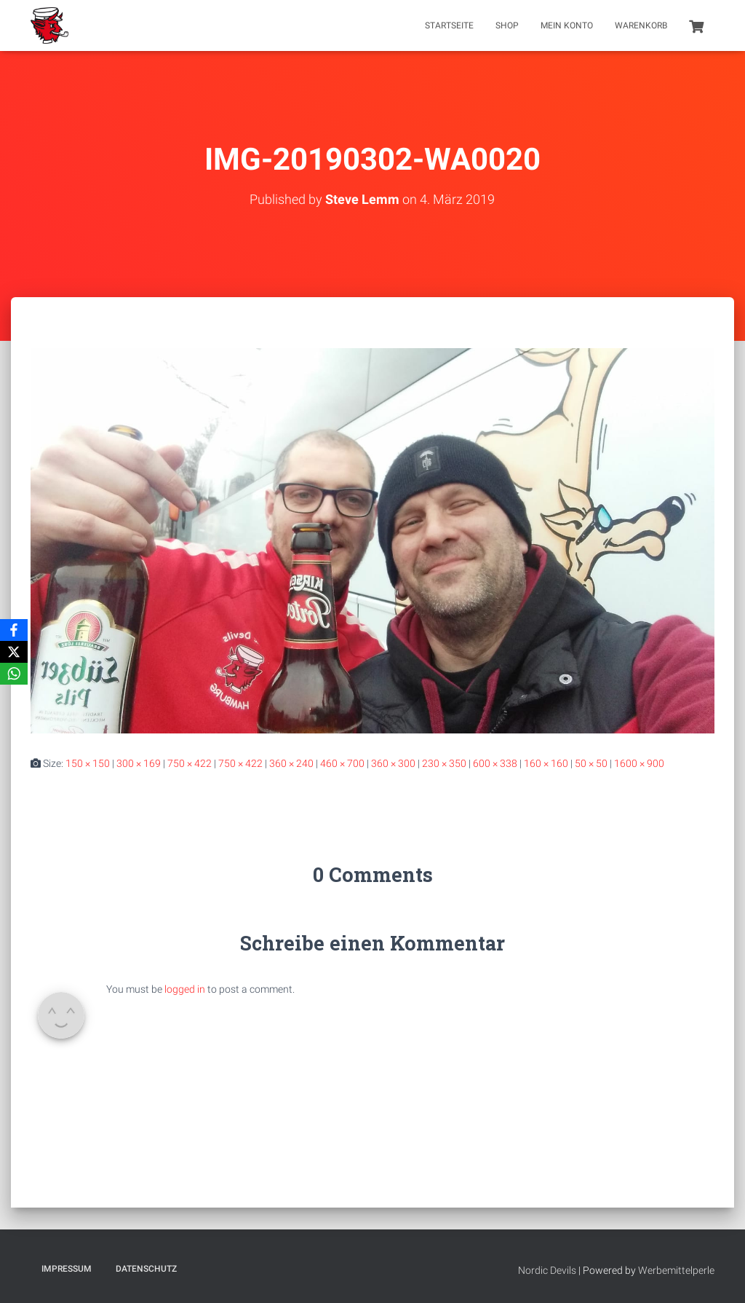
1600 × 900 (639, 763)
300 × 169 (138, 763)
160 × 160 (546, 763)
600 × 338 (495, 763)
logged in (184, 989)
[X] (14, 652)
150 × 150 (87, 763)
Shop (507, 25)
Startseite (449, 25)
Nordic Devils (547, 1270)
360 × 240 (291, 763)
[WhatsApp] (14, 674)
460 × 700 (342, 763)
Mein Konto (567, 25)
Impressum (66, 1269)
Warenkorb (641, 25)
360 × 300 (393, 763)
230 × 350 (444, 763)
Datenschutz (146, 1269)
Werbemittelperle (676, 1270)
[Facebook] (14, 630)
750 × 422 (189, 763)
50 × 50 (591, 763)
